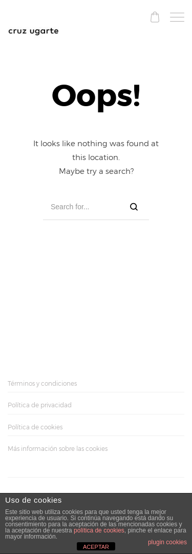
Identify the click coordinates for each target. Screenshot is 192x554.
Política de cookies (35, 427)
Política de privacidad (40, 405)
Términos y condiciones (42, 383)
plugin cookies (167, 542)
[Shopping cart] (155, 18)
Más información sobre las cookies (58, 448)
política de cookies (99, 530)
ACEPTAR (96, 547)
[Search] (133, 206)
